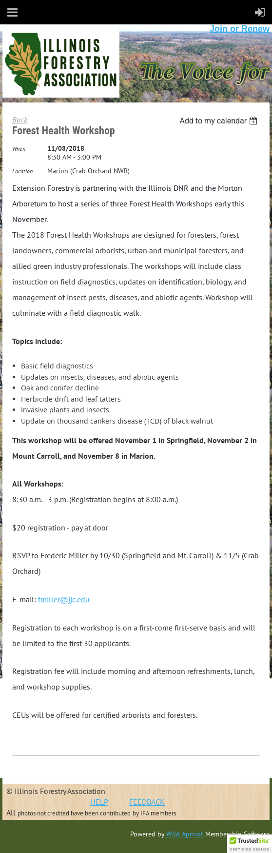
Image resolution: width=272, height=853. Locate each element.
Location (22, 171)
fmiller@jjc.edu (64, 599)
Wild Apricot (184, 834)
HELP (99, 802)
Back (19, 119)
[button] (249, 843)
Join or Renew (240, 29)
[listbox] (219, 121)
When (18, 148)
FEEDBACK (147, 802)
